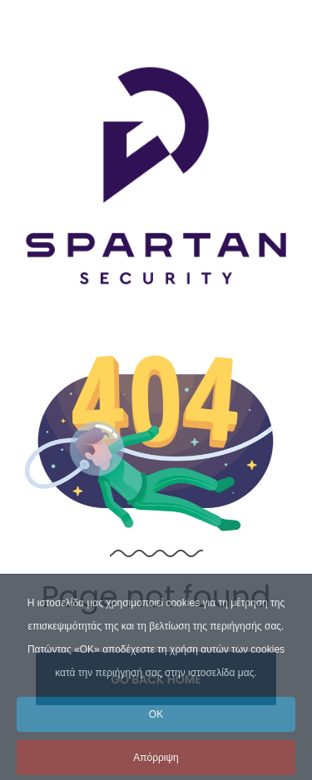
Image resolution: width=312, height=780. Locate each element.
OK (156, 727)
